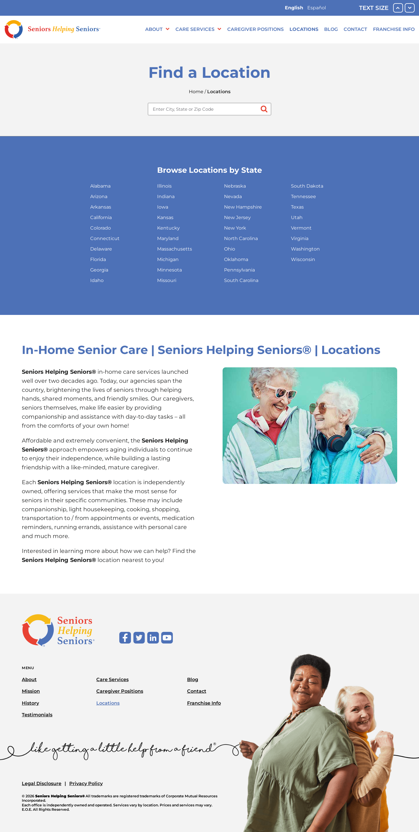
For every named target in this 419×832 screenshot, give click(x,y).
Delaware (101, 249)
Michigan (168, 259)
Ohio (229, 249)
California (101, 217)
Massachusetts (174, 249)
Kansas (165, 217)
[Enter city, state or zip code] (209, 109)
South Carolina (241, 280)
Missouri (166, 280)
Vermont (301, 228)
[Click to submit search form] (263, 108)
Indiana (166, 196)
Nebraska (235, 186)
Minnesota (169, 270)
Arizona (98, 196)
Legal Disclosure (41, 783)
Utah (297, 217)
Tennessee (303, 196)
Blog (331, 29)
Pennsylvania (239, 270)
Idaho (97, 280)
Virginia (299, 238)
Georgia (99, 270)
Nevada (233, 196)
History (30, 703)
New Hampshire (243, 207)
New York (235, 228)
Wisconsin (303, 259)
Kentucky (168, 228)
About (154, 29)
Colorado (100, 228)
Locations (304, 29)
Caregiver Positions (255, 29)
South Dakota (307, 186)
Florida (98, 259)
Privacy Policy (86, 783)
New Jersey (237, 217)
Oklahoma (236, 259)
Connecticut (105, 238)
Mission (31, 691)
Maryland (168, 238)
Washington (305, 249)
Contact (355, 29)
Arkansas (100, 207)
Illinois (164, 186)
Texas (297, 207)
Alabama (100, 186)
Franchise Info (394, 29)
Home (196, 91)
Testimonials (37, 715)
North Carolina (241, 238)
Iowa (162, 207)
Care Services (194, 29)
